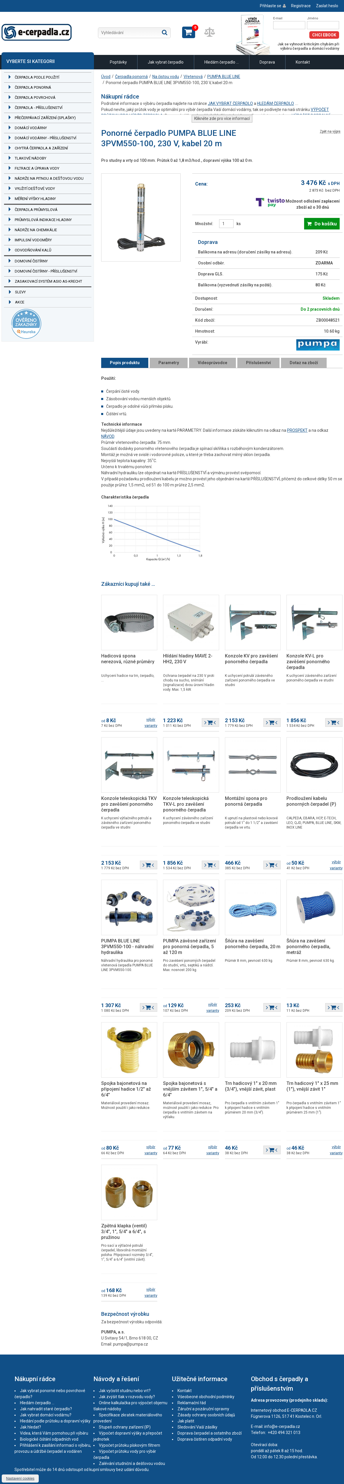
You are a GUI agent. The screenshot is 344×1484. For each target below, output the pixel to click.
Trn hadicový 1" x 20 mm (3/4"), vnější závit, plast (251, 1086)
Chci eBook (324, 35)
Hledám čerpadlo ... (221, 62)
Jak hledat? (30, 1427)
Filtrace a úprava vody (37, 168)
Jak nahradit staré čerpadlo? (46, 1409)
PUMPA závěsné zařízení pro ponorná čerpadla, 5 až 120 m (189, 946)
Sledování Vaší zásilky (197, 1427)
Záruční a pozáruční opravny (203, 1409)
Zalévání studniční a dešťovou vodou (132, 1463)
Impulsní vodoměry (33, 240)
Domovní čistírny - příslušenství (46, 271)
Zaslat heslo (327, 5)
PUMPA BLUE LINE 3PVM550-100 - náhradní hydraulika (127, 946)
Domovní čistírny (31, 261)
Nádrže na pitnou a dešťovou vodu (49, 178)
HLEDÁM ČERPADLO (275, 103)
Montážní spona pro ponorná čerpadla (246, 801)
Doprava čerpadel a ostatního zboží (209, 1433)
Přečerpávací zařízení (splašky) (45, 118)
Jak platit (185, 1421)
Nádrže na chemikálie (36, 230)
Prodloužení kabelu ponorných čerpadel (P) (311, 801)
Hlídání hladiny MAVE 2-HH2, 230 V (187, 658)
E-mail (277, 18)
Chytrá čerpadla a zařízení (41, 148)
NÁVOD (107, 436)
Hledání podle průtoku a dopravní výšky (55, 1421)
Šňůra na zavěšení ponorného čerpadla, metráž (308, 946)
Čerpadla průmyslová (36, 209)
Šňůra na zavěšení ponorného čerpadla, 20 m (252, 943)
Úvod (105, 76)
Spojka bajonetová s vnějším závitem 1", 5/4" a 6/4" (190, 1089)
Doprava (267, 62)
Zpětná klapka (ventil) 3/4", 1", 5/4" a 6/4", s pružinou (124, 1231)
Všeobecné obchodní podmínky (205, 1396)
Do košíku (326, 224)
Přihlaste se (270, 5)
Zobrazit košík (188, 32)
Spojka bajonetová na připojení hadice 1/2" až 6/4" (126, 1089)
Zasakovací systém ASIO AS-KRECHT (48, 281)
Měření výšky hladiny (35, 199)
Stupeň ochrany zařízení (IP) (125, 1427)
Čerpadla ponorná (33, 87)
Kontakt (303, 62)
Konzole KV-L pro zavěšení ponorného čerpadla (308, 661)
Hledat (164, 32)
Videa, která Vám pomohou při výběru (54, 1433)
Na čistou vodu (165, 76)
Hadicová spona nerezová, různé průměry (127, 658)
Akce (19, 302)
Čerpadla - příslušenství (38, 107)
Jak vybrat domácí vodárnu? (45, 1415)
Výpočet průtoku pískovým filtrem (129, 1445)
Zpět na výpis (330, 132)
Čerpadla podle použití (37, 77)
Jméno (312, 18)
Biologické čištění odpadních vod (49, 1439)
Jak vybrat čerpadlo (166, 62)
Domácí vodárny (31, 128)
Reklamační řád (191, 1402)
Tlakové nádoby (30, 158)
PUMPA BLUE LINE (223, 76)
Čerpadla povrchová (35, 97)
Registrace (301, 5)
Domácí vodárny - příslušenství (45, 138)
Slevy (20, 292)
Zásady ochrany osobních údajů (206, 1415)
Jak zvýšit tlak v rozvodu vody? (127, 1396)
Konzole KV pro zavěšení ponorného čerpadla (251, 658)
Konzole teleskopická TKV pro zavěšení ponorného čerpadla (129, 804)
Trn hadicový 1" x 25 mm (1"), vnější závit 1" (312, 1086)
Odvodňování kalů (33, 250)
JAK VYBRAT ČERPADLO (230, 103)
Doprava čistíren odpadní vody (204, 1439)
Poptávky (118, 62)
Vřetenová (193, 76)
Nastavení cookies (20, 1478)
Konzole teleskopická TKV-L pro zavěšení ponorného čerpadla (186, 804)
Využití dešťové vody (35, 188)
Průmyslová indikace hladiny (43, 220)
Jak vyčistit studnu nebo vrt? (125, 1390)
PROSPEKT (297, 430)
